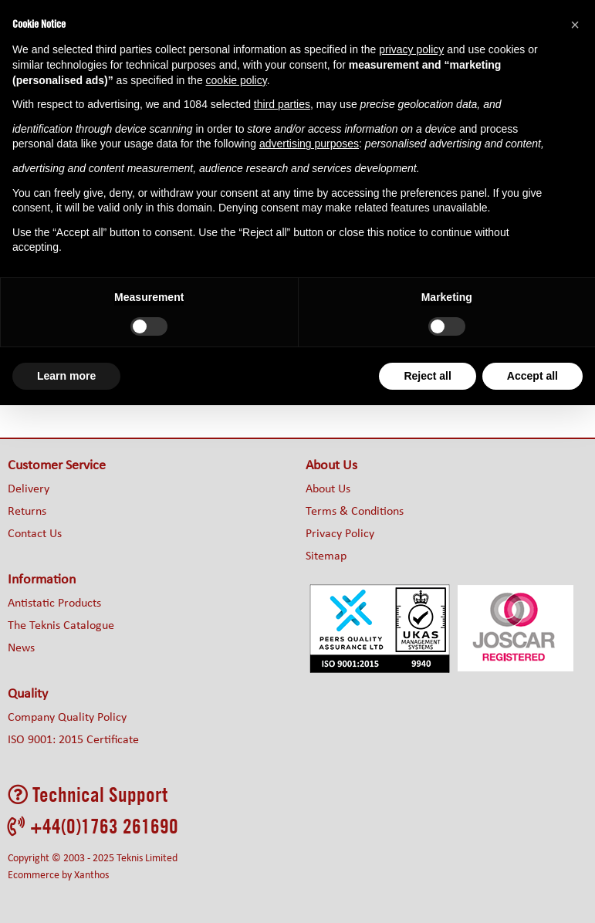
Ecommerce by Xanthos (58, 875)
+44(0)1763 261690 (93, 826)
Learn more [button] (66, 376)
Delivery (28, 489)
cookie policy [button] (236, 80)
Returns (27, 511)
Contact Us (35, 534)
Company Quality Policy (67, 718)
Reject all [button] (427, 376)
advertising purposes (309, 143)
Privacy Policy (340, 534)
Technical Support (87, 794)
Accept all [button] (532, 376)
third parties (282, 104)
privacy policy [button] (411, 49)
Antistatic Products (54, 603)
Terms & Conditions (355, 511)
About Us (328, 489)
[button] (575, 24)
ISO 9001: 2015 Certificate (73, 740)
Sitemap (326, 556)
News (21, 648)
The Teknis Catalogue (61, 626)
